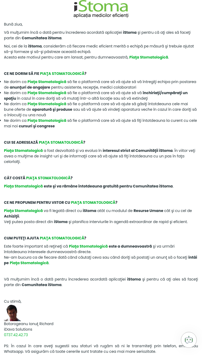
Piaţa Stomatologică (148, 57)
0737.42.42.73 (16, 334)
